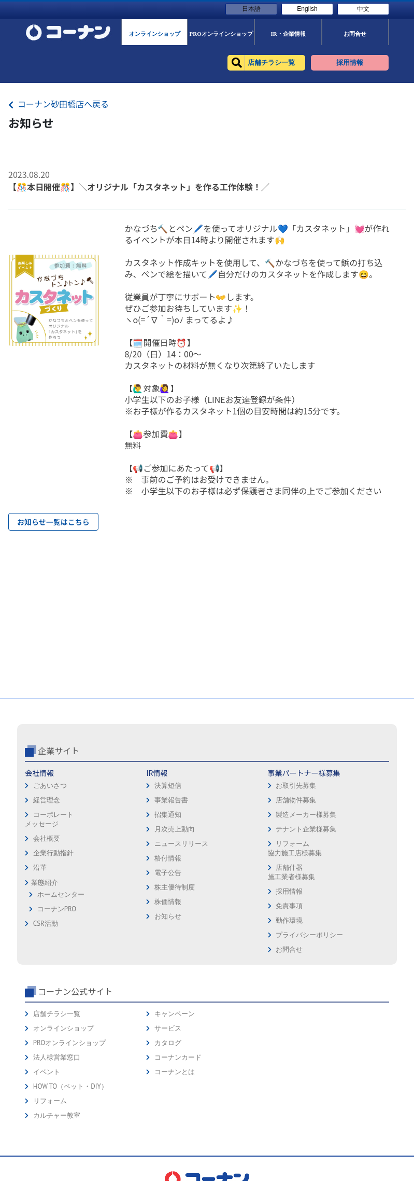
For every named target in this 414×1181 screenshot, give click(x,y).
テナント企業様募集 (306, 829)
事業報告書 (171, 800)
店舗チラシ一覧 (56, 1013)
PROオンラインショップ (69, 1042)
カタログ (167, 1042)
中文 (363, 8)
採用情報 (289, 891)
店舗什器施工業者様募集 (291, 872)
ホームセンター (60, 894)
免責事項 (289, 905)
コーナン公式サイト (75, 991)
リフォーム (50, 1100)
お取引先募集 (296, 785)
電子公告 (167, 872)
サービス (167, 1028)
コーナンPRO (56, 909)
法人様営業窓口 (56, 1057)
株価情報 (167, 901)
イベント (46, 1071)
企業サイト (58, 750)
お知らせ (167, 916)
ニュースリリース (181, 843)
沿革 (40, 867)
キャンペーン (174, 1013)
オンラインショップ (63, 1028)
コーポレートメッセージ (49, 819)
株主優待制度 (174, 887)
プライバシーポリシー (309, 934)
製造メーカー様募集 (306, 814)
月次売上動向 (174, 829)
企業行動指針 (53, 853)
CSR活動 (45, 923)
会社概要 (46, 838)
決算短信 (167, 785)
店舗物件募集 (296, 800)
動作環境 (289, 920)
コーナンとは (174, 1071)
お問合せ (289, 949)
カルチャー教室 (56, 1115)
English (307, 8)
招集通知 (167, 814)
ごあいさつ (50, 785)
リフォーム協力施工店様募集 (295, 848)
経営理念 (46, 800)
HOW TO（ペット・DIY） (70, 1086)
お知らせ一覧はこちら (53, 522)
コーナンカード (178, 1057)
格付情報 (167, 858)
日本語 (251, 8)
